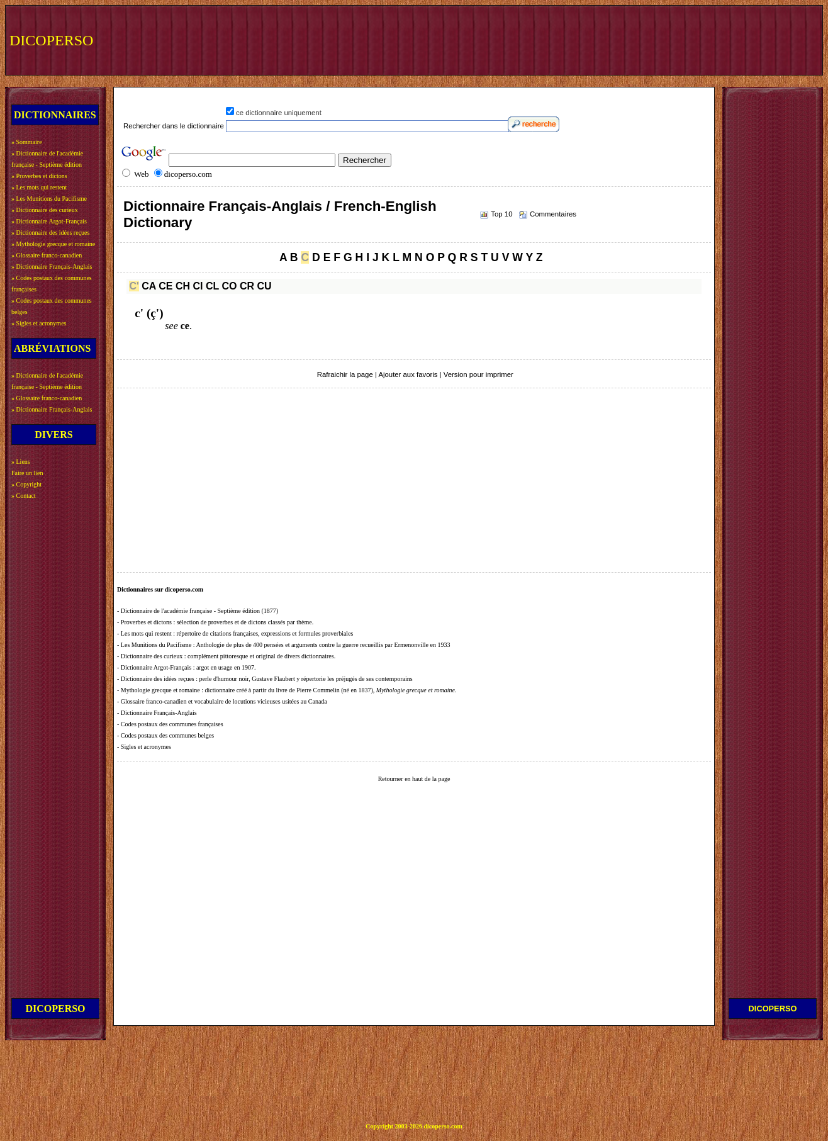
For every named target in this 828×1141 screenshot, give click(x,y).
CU (264, 286)
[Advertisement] (587, 39)
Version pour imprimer (478, 374)
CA (149, 286)
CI (198, 286)
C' (133, 286)
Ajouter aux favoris (407, 374)
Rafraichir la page (345, 374)
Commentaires (553, 214)
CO (229, 286)
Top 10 (501, 214)
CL (212, 286)
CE (165, 286)
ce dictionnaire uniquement (279, 112)
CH (183, 286)
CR (247, 286)
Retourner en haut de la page (414, 778)
